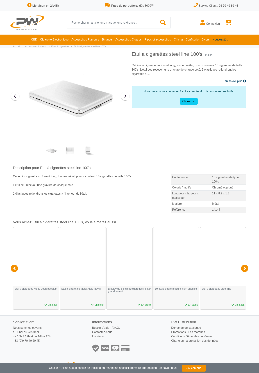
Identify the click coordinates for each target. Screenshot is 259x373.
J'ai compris (193, 368)
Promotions (178, 332)
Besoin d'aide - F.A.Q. (106, 327)
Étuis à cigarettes (60, 46)
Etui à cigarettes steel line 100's (90, 46)
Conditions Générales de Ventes (191, 336)
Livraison (98, 336)
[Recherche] (111, 22)
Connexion (210, 22)
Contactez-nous (102, 332)
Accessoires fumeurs (36, 46)
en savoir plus (235, 81)
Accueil (16, 46)
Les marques (196, 332)
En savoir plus (167, 367)
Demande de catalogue (186, 327)
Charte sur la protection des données (194, 340)
